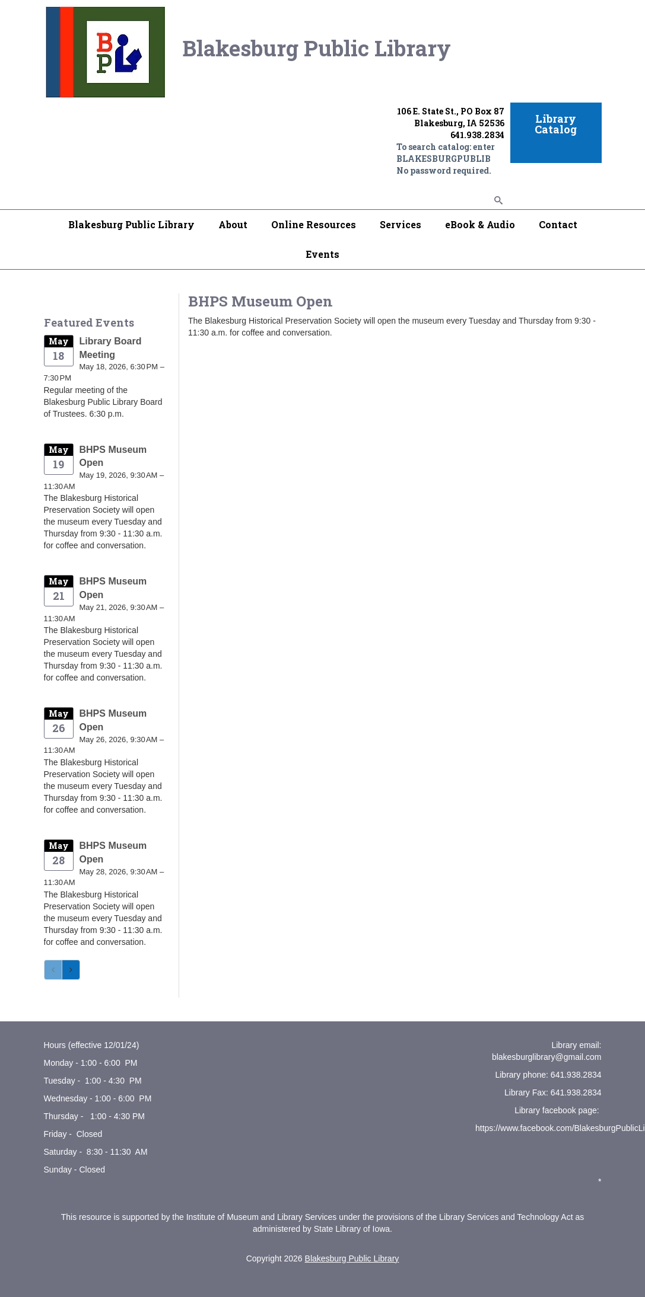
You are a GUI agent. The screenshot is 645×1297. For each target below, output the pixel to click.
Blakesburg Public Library (131, 224)
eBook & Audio (480, 224)
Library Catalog (556, 123)
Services (400, 224)
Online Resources (313, 224)
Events (322, 254)
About (232, 224)
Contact (558, 224)
